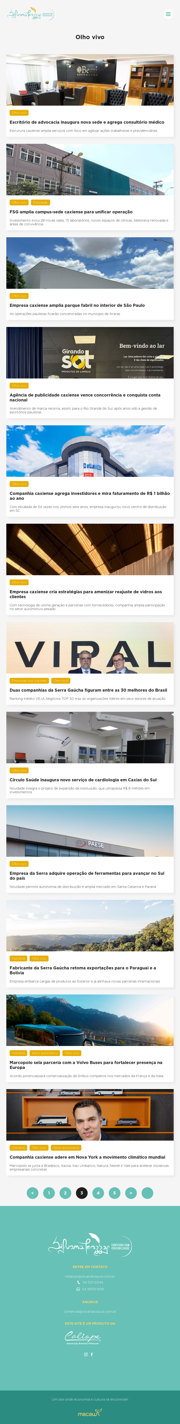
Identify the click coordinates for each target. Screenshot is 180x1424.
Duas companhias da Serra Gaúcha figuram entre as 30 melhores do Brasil (88, 690)
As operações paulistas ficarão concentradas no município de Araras (65, 314)
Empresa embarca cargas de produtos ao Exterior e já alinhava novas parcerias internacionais (85, 981)
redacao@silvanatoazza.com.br (90, 1276)
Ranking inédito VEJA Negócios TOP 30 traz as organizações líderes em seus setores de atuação (87, 699)
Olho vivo (19, 113)
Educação (40, 202)
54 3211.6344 (90, 1282)
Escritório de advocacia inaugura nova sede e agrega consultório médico (87, 122)
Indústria (18, 958)
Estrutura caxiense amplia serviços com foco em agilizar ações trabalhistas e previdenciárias (83, 131)
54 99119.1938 (90, 1289)
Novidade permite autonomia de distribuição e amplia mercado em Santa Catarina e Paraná (83, 887)
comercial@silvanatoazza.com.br (90, 1311)
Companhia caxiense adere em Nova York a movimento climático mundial (87, 1157)
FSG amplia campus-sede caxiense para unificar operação (71, 211)
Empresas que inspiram (29, 680)
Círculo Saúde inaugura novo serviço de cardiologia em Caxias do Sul (83, 779)
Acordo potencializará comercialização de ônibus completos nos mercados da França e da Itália (86, 1076)
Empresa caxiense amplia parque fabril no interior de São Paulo (77, 305)
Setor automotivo (45, 1053)
